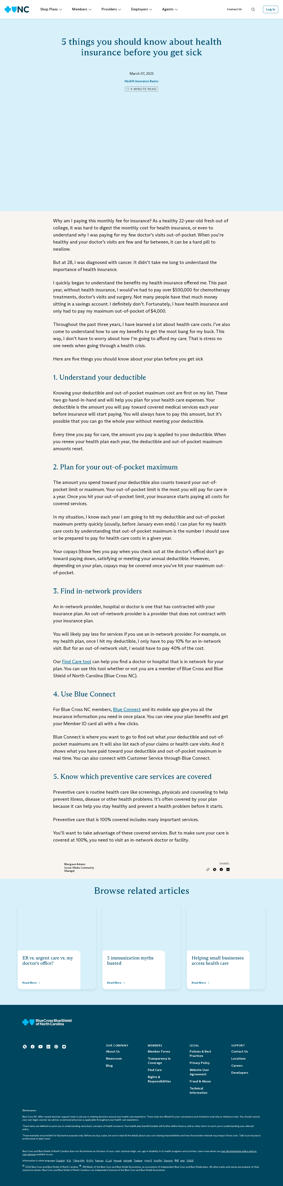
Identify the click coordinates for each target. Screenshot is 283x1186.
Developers (239, 1073)
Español (60, 1160)
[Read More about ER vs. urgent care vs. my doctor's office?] (31, 982)
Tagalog (138, 1160)
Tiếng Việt (79, 1160)
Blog (109, 1065)
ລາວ (182, 1160)
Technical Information (198, 1090)
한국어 (89, 1160)
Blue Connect (127, 709)
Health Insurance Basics (141, 81)
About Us (113, 1051)
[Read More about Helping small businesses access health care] (201, 982)
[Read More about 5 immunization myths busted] (116, 982)
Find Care (155, 1070)
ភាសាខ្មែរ (158, 1160)
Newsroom (114, 1058)
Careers (237, 1065)
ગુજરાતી (148, 1160)
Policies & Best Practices (200, 1054)
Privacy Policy (200, 1063)
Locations (238, 1058)
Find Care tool (76, 661)
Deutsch (168, 1160)
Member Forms (159, 1051)
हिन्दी (177, 1160)
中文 (68, 1160)
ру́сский (127, 1160)
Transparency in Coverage (159, 1061)
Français (99, 1160)
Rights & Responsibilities (159, 1079)
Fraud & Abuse (200, 1081)
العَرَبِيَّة (108, 1160)
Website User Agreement (199, 1072)
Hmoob (118, 1160)
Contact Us (234, 9)
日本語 (190, 1160)
